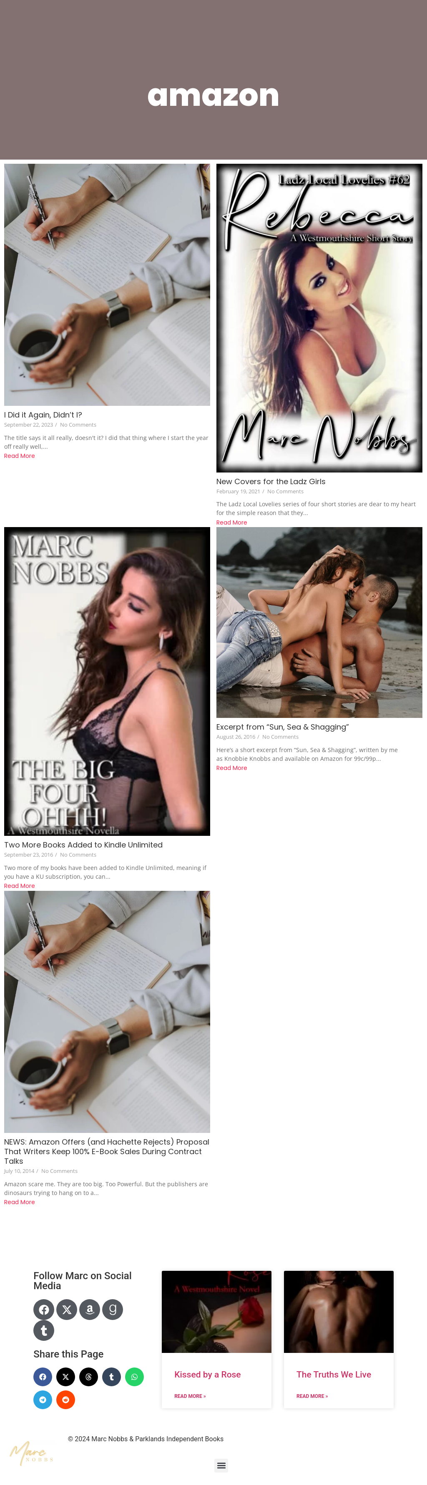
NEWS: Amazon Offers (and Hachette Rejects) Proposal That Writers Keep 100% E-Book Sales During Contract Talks (106, 1151)
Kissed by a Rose (207, 1375)
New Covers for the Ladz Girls (271, 481)
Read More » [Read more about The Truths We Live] (312, 1396)
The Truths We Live (333, 1375)
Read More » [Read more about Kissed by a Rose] (190, 1396)
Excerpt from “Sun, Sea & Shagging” (282, 727)
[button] (42, 1377)
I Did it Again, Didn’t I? (43, 415)
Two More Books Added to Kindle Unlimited (83, 845)
